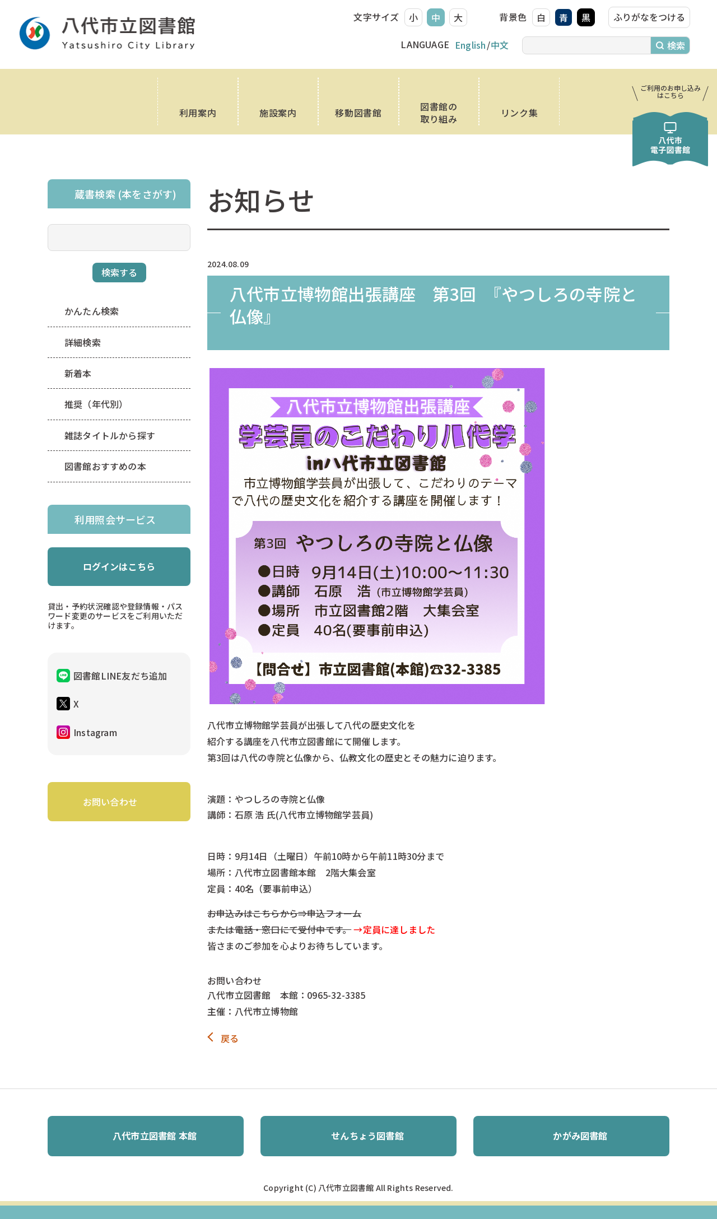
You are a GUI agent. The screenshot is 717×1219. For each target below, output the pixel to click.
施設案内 (278, 112)
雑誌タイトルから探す (109, 435)
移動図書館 (358, 112)
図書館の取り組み (439, 112)
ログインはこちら (119, 566)
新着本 (78, 373)
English (470, 45)
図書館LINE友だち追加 (120, 675)
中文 (500, 45)
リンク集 (519, 112)
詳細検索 (82, 342)
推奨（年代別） (96, 404)
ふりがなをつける (649, 17)
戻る (230, 1038)
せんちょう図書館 (367, 1135)
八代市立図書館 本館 (155, 1135)
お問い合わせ (110, 801)
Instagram (95, 732)
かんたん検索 (91, 311)
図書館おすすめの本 (105, 466)
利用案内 (198, 112)
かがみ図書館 (580, 1135)
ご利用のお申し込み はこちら (670, 91)
